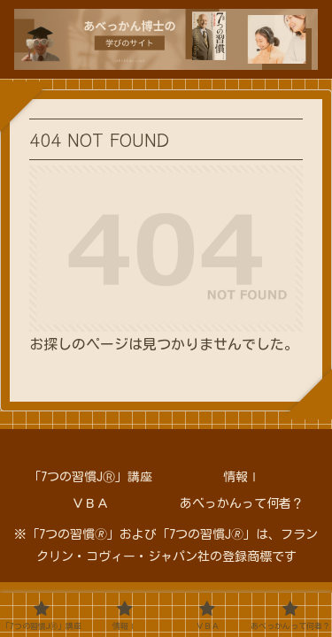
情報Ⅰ (241, 477)
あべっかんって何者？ (242, 503)
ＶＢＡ (90, 503)
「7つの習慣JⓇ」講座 (90, 477)
